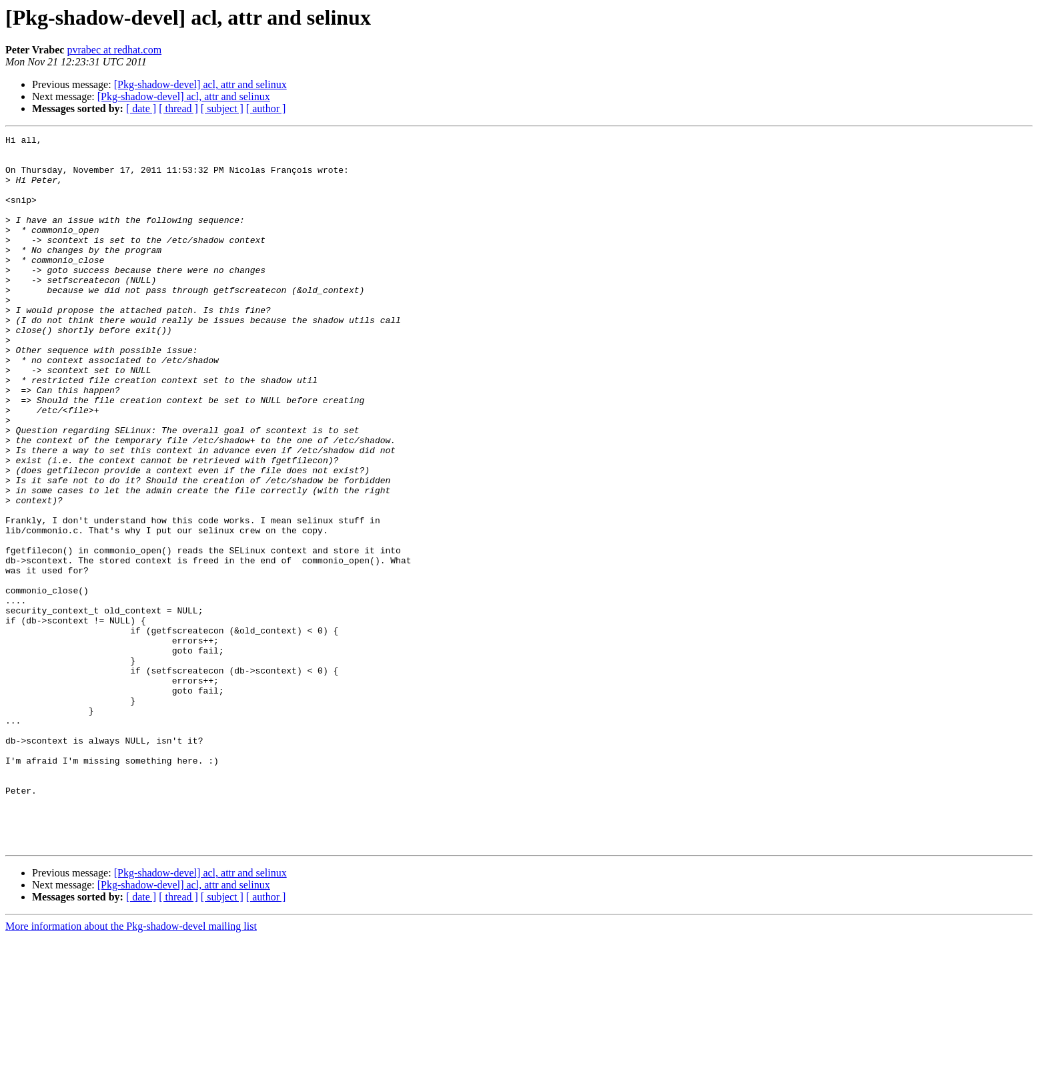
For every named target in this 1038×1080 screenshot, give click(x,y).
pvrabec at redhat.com (114, 49)
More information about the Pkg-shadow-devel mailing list (131, 1068)
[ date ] (141, 108)
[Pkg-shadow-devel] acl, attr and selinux (200, 84)
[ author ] (266, 108)
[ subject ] (222, 108)
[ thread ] (178, 108)
